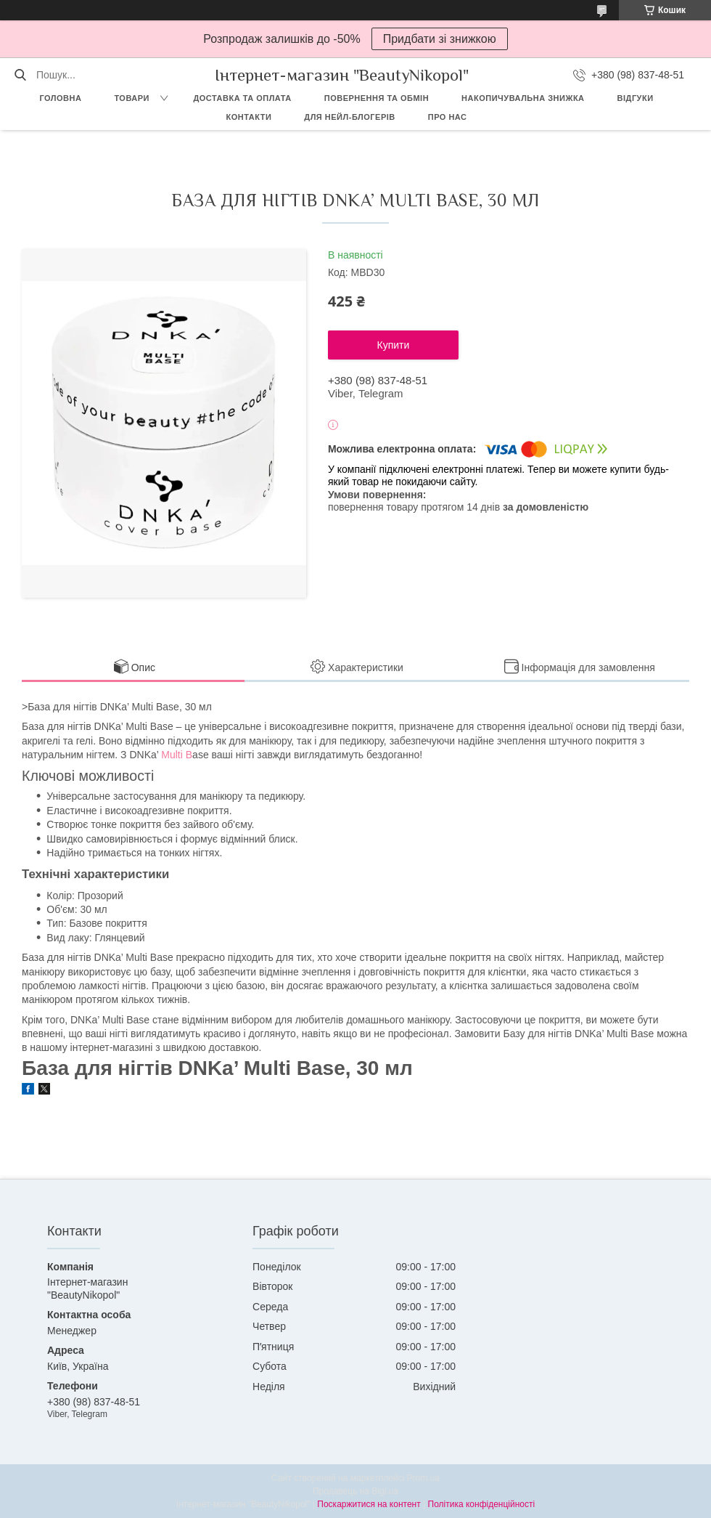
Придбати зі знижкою (439, 39)
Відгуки (635, 98)
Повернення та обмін (376, 98)
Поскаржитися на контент (368, 1504)
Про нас (447, 117)
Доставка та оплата (242, 98)
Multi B (175, 754)
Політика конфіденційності (481, 1504)
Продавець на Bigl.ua (355, 1491)
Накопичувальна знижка (522, 98)
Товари (131, 98)
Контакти (249, 117)
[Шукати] (20, 75)
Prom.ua (423, 1478)
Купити (393, 345)
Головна (60, 98)
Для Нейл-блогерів (349, 117)
